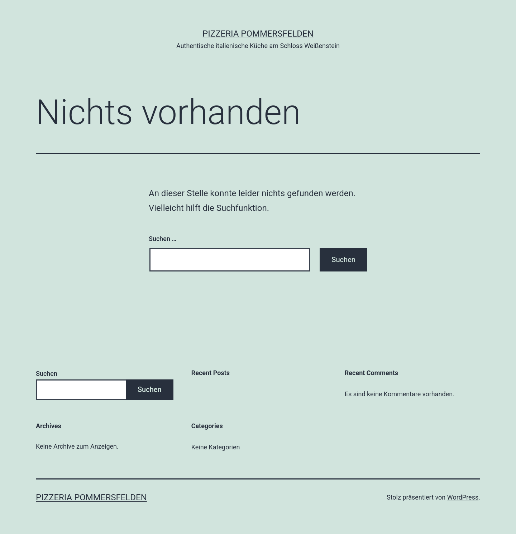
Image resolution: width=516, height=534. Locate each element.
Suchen (46, 373)
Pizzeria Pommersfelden (258, 34)
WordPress (462, 497)
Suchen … (162, 238)
